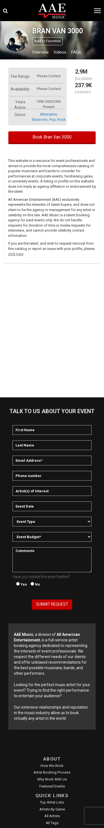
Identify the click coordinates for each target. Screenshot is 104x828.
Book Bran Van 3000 (52, 137)
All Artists (52, 816)
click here (15, 254)
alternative (48, 114)
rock (61, 119)
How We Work (52, 766)
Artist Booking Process (52, 772)
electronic (40, 119)
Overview (40, 52)
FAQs (76, 52)
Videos (60, 52)
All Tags (52, 823)
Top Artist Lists (52, 802)
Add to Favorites (47, 41)
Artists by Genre (52, 809)
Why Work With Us (52, 779)
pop (52, 119)
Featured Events (52, 786)
